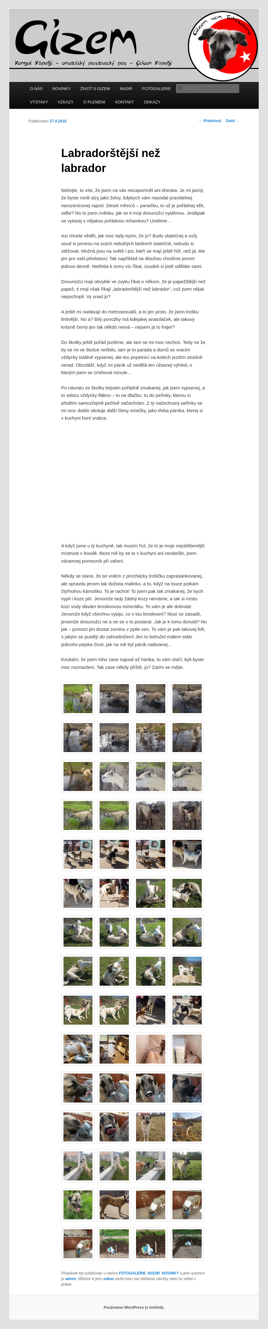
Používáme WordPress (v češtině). (134, 1307)
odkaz (108, 1279)
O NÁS (36, 88)
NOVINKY (61, 88)
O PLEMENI (94, 102)
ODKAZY (152, 102)
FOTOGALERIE (156, 88)
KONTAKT (124, 102)
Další (233, 121)
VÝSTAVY (39, 102)
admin (70, 1279)
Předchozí (210, 121)
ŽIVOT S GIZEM (95, 88)
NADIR (126, 88)
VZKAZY (66, 102)
